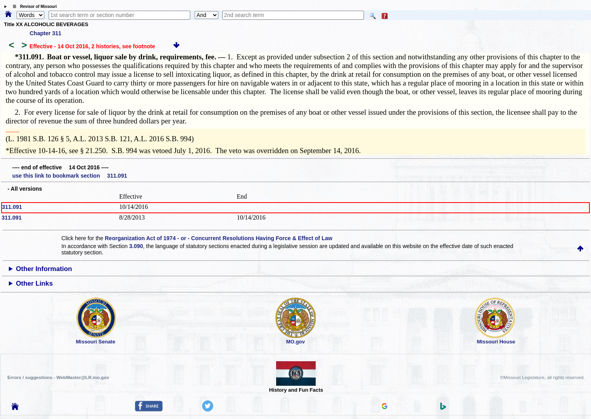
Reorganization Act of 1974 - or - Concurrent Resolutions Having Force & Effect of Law (218, 238)
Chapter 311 (45, 33)
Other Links (34, 283)
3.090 (136, 246)
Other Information (44, 269)
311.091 (12, 207)
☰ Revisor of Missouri (33, 6)
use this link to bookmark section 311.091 (69, 176)
